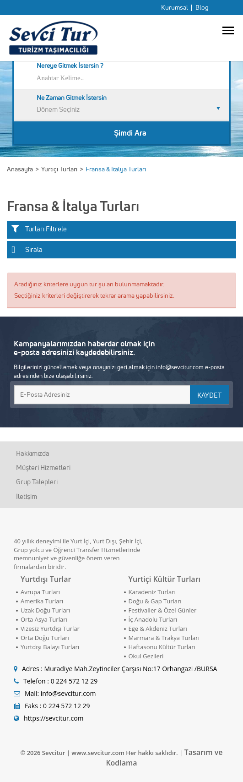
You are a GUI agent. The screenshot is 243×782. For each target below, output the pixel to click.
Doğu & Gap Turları (155, 601)
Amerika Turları (42, 601)
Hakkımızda (32, 453)
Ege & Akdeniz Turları (158, 628)
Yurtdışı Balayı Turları (50, 647)
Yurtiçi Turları (59, 169)
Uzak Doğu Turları (45, 610)
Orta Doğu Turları (45, 638)
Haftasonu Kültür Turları (162, 647)
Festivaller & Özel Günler (163, 610)
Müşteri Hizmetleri (43, 467)
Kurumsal (174, 7)
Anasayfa (20, 169)
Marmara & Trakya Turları (164, 638)
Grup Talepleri (37, 481)
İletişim (26, 496)
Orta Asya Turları (44, 619)
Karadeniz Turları (152, 592)
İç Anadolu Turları (153, 619)
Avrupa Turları (40, 592)
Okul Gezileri (146, 656)
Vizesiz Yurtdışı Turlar (50, 628)
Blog (202, 7)
